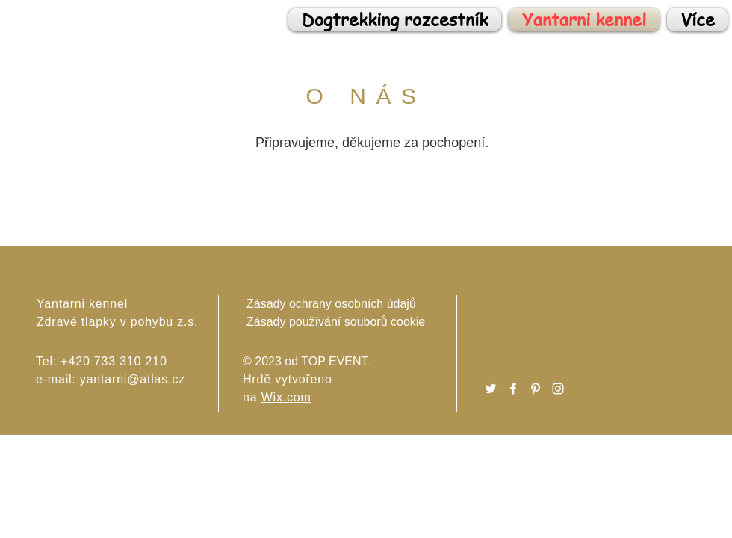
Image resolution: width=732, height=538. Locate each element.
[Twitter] (490, 388)
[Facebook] (513, 388)
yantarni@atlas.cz (132, 379)
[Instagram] (557, 388)
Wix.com (286, 397)
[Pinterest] (535, 388)
